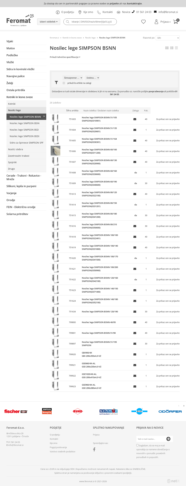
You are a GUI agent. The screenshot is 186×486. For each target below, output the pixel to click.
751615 (72, 215)
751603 (72, 119)
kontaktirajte (134, 3)
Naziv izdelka (89, 110)
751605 (72, 140)
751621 (72, 268)
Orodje (10, 200)
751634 (72, 311)
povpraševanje (156, 91)
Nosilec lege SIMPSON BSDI (24, 136)
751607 (72, 161)
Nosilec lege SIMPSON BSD (24, 129)
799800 (72, 322)
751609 (72, 183)
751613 (72, 193)
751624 (72, 300)
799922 (72, 375)
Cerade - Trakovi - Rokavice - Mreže (23, 177)
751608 (72, 172)
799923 (72, 386)
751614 (72, 204)
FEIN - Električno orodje (20, 207)
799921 (72, 365)
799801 (72, 332)
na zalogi (87, 83)
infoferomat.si (168, 12)
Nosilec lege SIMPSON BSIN (24, 123)
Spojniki (12, 162)
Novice (123, 12)
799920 (72, 354)
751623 (72, 290)
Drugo (11, 168)
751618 (72, 236)
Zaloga (135, 110)
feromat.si (54, 37)
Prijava (165, 21)
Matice (10, 48)
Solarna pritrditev (17, 214)
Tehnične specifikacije (67, 57)
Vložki (10, 62)
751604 (72, 129)
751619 (72, 247)
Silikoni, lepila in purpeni (21, 186)
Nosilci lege (14, 110)
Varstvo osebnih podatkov (62, 451)
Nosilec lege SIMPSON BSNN (25, 116)
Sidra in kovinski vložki (20, 69)
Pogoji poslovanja (58, 447)
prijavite (114, 3)
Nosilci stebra (15, 149)
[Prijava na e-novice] (168, 439)
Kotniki (12, 103)
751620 (72, 258)
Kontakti (105, 12)
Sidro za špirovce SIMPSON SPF (26, 142)
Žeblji (9, 83)
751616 (72, 226)
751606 (72, 151)
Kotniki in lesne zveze (19, 97)
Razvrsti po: (149, 37)
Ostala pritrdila (15, 90)
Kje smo (85, 12)
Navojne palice (15, 76)
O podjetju (65, 12)
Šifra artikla (72, 110)
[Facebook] (95, 450)
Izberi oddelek (49, 21)
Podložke (12, 55)
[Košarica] (176, 22)
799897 (72, 343)
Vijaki (9, 41)
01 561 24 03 (143, 12)
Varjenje (11, 193)
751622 (72, 279)
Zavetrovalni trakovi (18, 155)
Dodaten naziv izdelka (108, 110)
